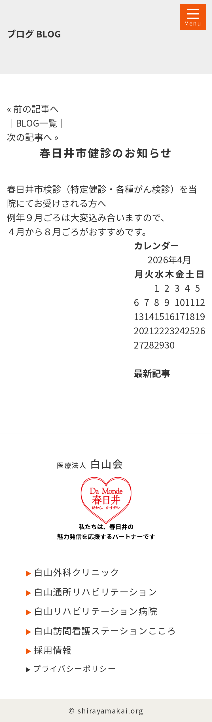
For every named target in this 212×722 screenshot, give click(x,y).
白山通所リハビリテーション (94, 591)
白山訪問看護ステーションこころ (104, 630)
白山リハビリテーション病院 (94, 610)
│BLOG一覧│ (36, 122)
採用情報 (51, 649)
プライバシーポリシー (73, 668)
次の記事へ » (32, 136)
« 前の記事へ (33, 108)
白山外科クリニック (75, 571)
